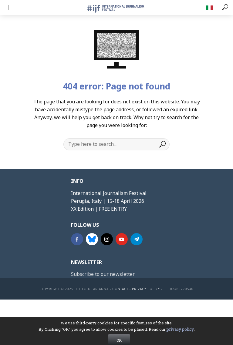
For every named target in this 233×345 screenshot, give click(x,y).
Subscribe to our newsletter (103, 274)
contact (120, 289)
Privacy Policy (146, 289)
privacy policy (180, 336)
